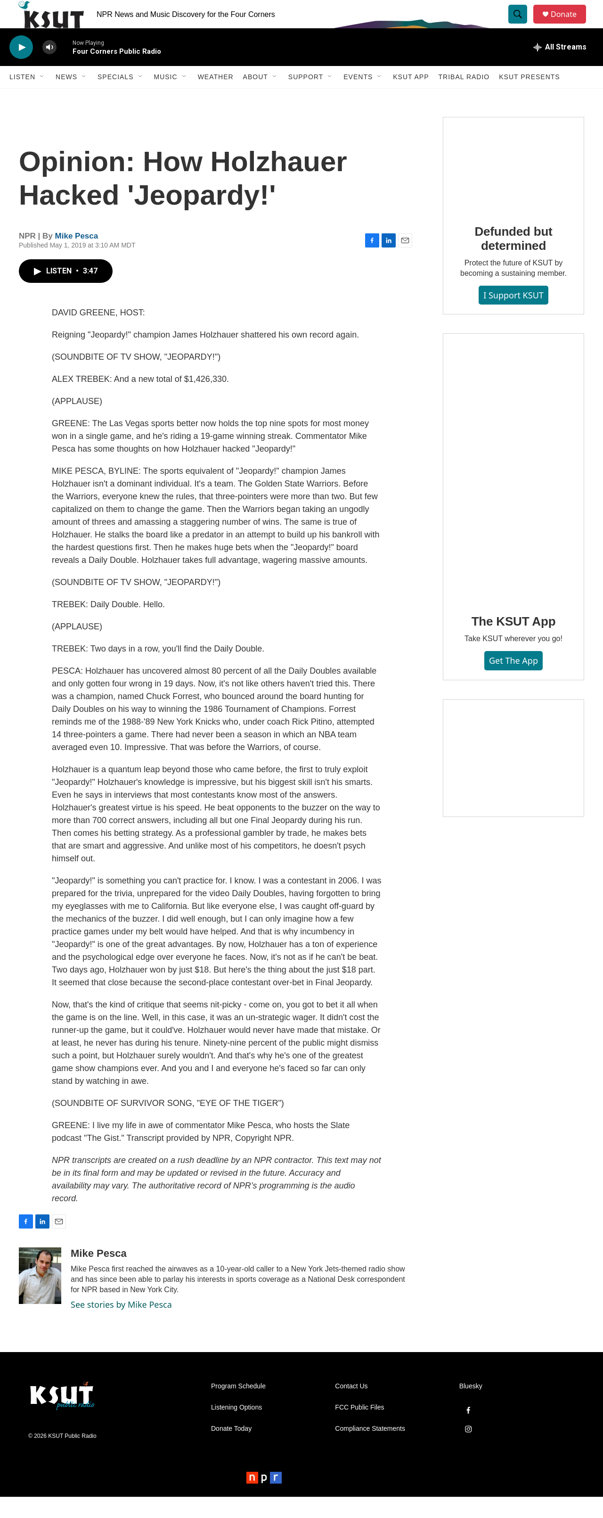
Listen (22, 98)
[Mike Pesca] (40, 1297)
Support (305, 98)
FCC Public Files (359, 1428)
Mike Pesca (76, 257)
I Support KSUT (513, 316)
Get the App (513, 681)
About (255, 98)
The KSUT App (514, 642)
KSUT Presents (529, 98)
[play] (21, 68)
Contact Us (351, 1407)
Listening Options (236, 1428)
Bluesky (470, 1407)
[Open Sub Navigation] (42, 98)
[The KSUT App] (513, 488)
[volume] (49, 68)
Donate (569, 25)
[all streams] (560, 68)
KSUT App (411, 98)
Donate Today (231, 1449)
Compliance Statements (370, 1449)
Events (358, 98)
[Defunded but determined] (513, 185)
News (66, 98)
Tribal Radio (464, 98)
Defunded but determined (513, 260)
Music (166, 98)
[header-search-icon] (522, 25)
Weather (216, 98)
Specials (115, 98)
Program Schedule (238, 1407)
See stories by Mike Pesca (121, 1325)
